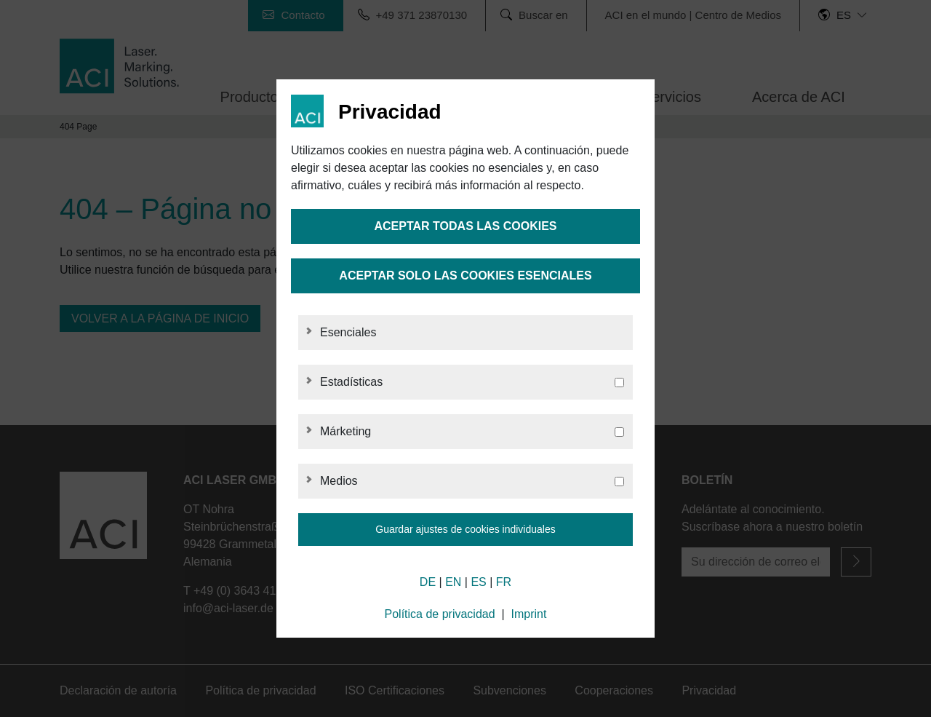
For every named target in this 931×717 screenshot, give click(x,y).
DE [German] (428, 582)
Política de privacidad (440, 614)
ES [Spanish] (478, 582)
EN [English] (453, 582)
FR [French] (503, 582)
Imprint (529, 614)
